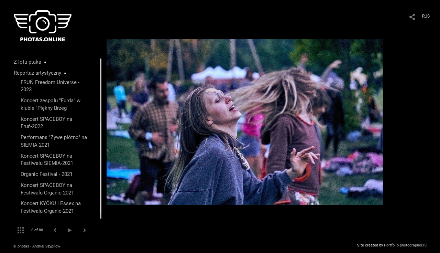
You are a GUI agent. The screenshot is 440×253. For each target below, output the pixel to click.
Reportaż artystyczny (37, 73)
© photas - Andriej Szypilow (36, 246)
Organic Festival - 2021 (47, 174)
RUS (426, 16)
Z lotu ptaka (27, 62)
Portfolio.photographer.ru (405, 245)
